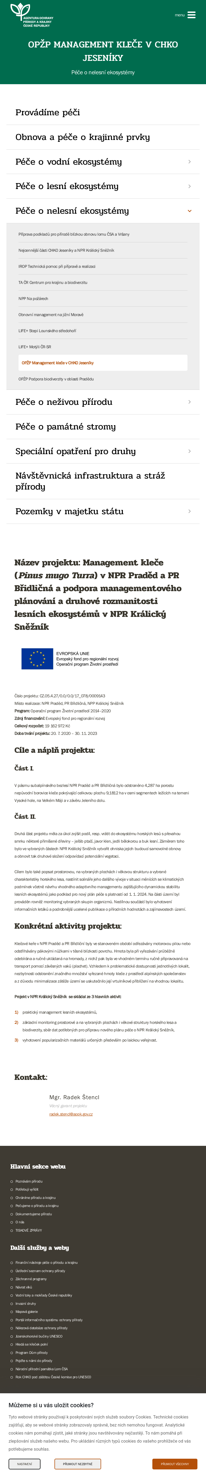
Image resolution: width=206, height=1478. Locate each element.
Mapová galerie (27, 1311)
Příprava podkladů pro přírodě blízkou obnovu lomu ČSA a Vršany (74, 234)
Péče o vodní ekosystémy (69, 162)
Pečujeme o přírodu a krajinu (37, 1205)
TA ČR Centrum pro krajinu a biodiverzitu (53, 282)
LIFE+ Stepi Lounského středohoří (47, 330)
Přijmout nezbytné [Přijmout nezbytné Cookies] (78, 1464)
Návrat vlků (24, 1287)
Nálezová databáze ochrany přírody (42, 1328)
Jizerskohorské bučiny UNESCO (39, 1336)
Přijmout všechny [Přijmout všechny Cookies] (175, 1464)
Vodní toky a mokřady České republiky (44, 1295)
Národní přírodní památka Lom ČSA (42, 1369)
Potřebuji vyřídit (27, 1189)
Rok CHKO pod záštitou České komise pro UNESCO (53, 1377)
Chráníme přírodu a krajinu (36, 1197)
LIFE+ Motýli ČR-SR (35, 346)
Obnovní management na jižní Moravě (51, 314)
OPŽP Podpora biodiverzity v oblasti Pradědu (56, 378)
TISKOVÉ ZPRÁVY (29, 1230)
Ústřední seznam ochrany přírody (40, 1271)
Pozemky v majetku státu (70, 511)
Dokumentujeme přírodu (34, 1214)
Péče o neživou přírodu (64, 402)
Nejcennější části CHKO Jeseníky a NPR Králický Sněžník (66, 250)
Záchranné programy (31, 1279)
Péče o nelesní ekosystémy (72, 211)
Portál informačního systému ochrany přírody (49, 1320)
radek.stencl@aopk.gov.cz (71, 1114)
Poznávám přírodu (29, 1181)
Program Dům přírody (31, 1352)
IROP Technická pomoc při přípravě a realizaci (57, 266)
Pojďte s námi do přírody (34, 1360)
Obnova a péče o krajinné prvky (83, 137)
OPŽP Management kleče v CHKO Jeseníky (57, 362)
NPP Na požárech (33, 298)
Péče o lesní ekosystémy (67, 186)
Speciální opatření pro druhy (76, 451)
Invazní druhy (26, 1303)
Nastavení (24, 1464)
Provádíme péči (48, 112)
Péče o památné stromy (66, 427)
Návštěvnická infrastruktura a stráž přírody (90, 481)
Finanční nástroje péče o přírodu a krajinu (47, 1262)
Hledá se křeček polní (32, 1344)
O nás (20, 1222)
